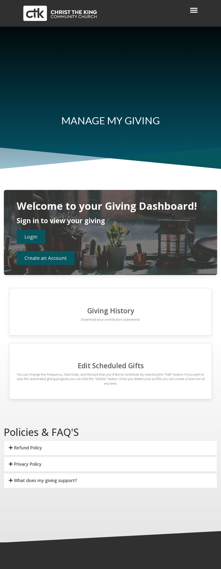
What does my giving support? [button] (43, 480)
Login (30, 236)
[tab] (110, 448)
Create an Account (45, 258)
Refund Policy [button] (25, 448)
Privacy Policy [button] (25, 464)
